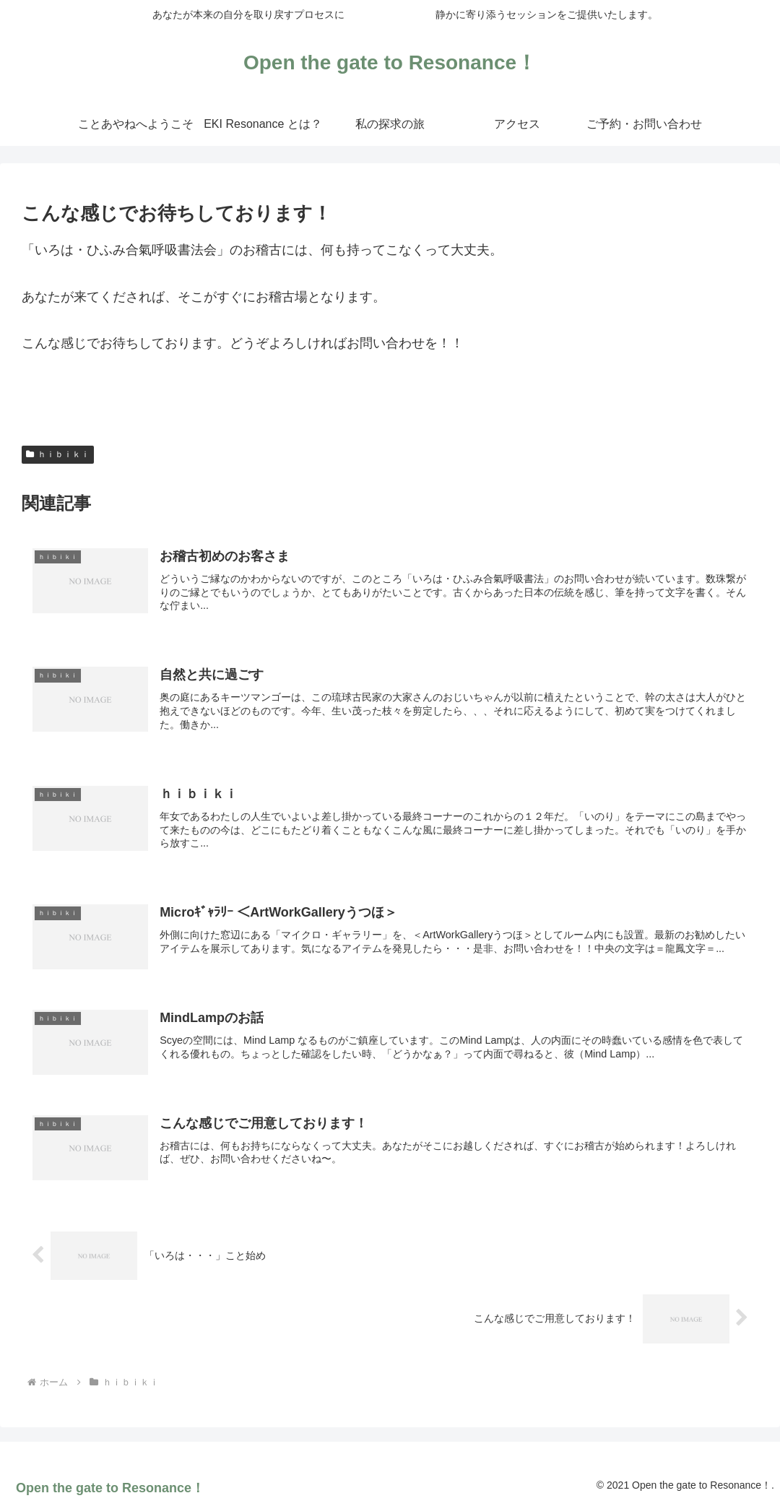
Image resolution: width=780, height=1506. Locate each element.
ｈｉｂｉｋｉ (58, 454)
